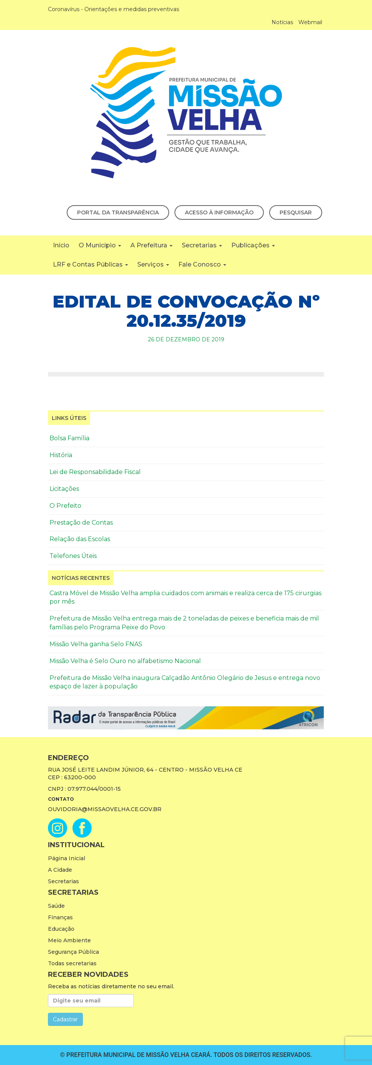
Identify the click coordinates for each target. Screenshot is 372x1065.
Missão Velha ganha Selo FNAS (95, 644)
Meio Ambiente (69, 940)
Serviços (153, 264)
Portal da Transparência (118, 212)
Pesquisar (296, 212)
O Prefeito (65, 505)
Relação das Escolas (79, 539)
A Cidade (60, 869)
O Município (100, 245)
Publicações (253, 245)
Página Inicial (66, 858)
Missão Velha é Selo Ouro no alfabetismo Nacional (125, 661)
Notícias (282, 22)
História (60, 455)
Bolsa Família (69, 438)
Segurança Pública (73, 951)
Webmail (310, 22)
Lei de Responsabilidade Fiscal (95, 472)
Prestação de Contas (81, 522)
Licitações (64, 488)
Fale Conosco (202, 264)
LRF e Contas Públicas (90, 264)
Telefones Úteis (73, 556)
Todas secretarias (72, 963)
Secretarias (202, 245)
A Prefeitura (151, 245)
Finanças (60, 917)
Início (61, 245)
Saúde (56, 905)
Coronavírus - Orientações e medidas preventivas (113, 9)
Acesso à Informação (219, 212)
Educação (61, 928)
